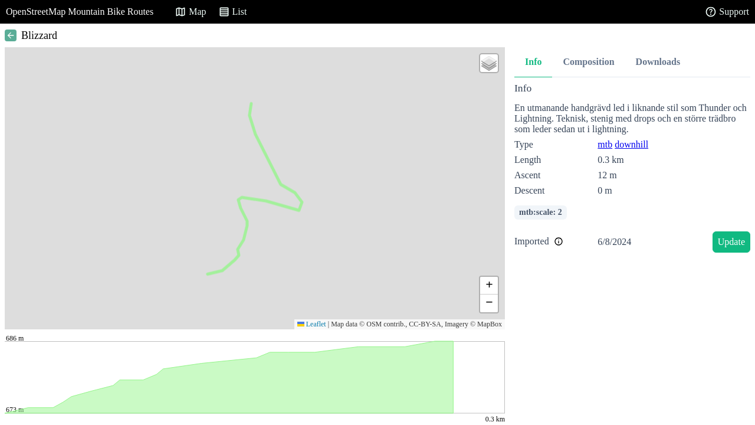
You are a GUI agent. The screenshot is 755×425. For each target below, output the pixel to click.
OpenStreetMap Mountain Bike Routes (79, 11)
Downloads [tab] (658, 62)
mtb (605, 144)
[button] (489, 63)
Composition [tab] (588, 62)
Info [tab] (533, 62)
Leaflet (311, 324)
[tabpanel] (632, 169)
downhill (631, 144)
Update (731, 242)
